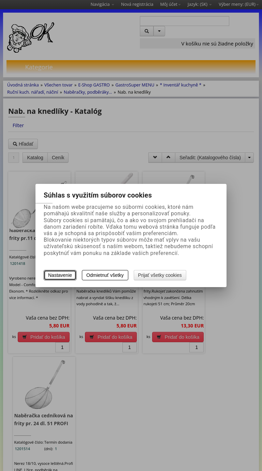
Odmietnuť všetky (105, 275)
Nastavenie (60, 275)
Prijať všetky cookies (160, 275)
